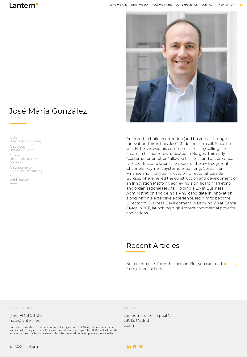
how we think (162, 4)
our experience (187, 4)
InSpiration (226, 4)
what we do (139, 4)
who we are (118, 4)
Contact (207, 4)
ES (241, 4)
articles (230, 263)
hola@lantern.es (25, 320)
